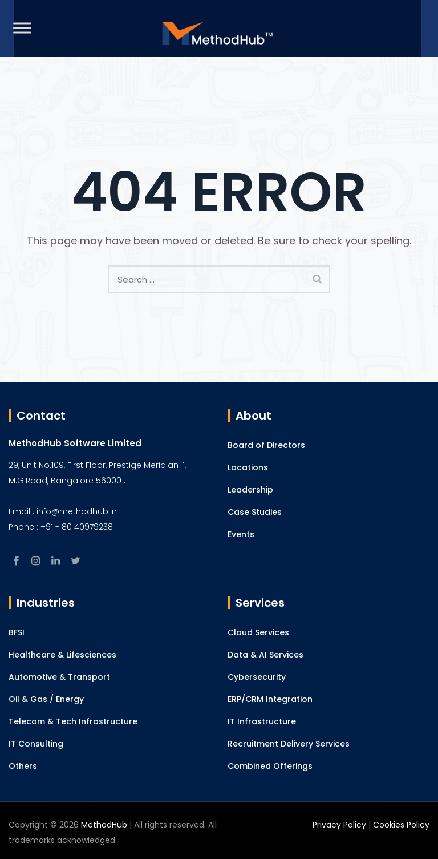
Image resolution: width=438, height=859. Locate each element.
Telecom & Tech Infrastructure (73, 721)
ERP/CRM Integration (270, 699)
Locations (248, 467)
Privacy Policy (339, 824)
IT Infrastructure (262, 721)
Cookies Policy (401, 824)
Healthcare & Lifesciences (62, 654)
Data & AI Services (265, 654)
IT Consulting (36, 743)
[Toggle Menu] (22, 27)
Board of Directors (266, 445)
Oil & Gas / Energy (46, 699)
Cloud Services (258, 632)
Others (23, 766)
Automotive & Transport (59, 677)
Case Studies (255, 512)
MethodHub (104, 824)
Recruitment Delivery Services (289, 743)
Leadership (250, 489)
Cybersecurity (257, 677)
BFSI (17, 632)
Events (241, 534)
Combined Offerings (270, 766)
